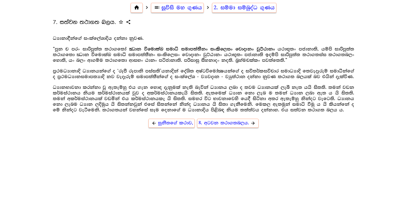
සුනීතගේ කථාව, (171, 123)
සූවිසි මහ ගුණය (177, 8)
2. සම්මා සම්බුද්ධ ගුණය (244, 8)
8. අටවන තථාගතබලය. (228, 123)
